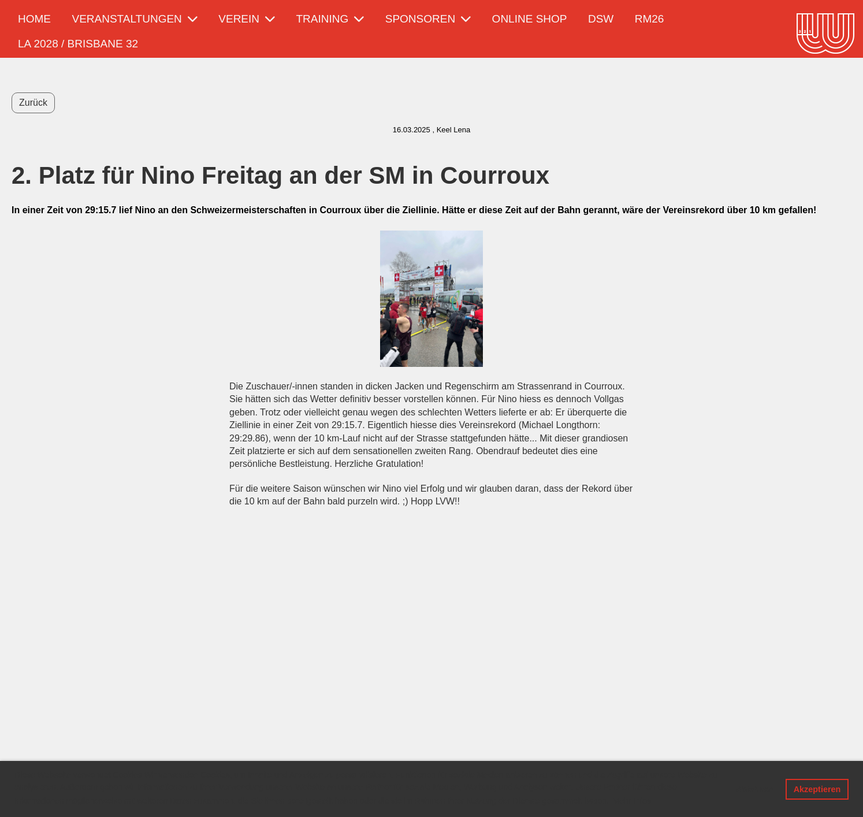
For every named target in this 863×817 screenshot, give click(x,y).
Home (34, 19)
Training (330, 19)
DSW (600, 19)
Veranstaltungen (134, 19)
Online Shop (529, 19)
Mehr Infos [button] (632, 800)
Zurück (33, 102)
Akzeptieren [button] (817, 789)
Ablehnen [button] (755, 789)
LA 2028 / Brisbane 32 (78, 44)
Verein (246, 19)
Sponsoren (428, 19)
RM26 (649, 19)
